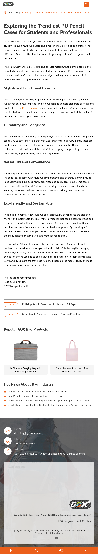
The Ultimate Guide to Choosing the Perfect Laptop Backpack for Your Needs (47, 400)
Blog (18, 12)
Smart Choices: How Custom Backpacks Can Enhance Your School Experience (47, 405)
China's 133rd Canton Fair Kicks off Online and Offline (35, 391)
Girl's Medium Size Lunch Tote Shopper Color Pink (72, 370)
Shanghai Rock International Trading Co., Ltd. (45, 530)
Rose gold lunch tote (15, 281)
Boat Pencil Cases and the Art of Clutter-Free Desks (52, 314)
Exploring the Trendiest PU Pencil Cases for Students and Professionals (56, 12)
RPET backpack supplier (17, 286)
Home (11, 12)
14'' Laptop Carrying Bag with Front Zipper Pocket (26, 370)
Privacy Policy (56, 533)
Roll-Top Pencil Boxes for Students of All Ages (49, 304)
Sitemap (39, 533)
